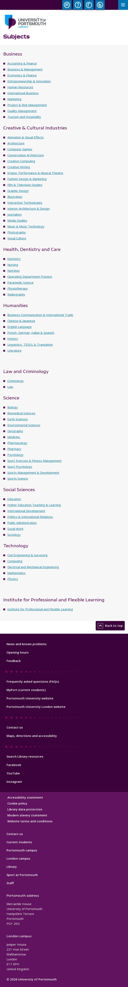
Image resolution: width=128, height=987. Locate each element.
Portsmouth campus (22, 850)
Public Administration (22, 523)
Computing (14, 561)
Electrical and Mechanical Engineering (33, 567)
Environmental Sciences (23, 425)
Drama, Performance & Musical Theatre (35, 173)
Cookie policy (17, 803)
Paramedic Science (20, 282)
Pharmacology (17, 443)
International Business (23, 93)
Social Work (15, 529)
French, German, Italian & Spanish (30, 333)
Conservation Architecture (25, 155)
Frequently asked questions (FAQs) (33, 681)
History (12, 339)
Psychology (15, 455)
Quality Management (22, 111)
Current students (19, 842)
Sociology (14, 535)
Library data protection (24, 809)
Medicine (14, 437)
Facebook (14, 765)
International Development (26, 511)
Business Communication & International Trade (40, 315)
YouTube (13, 773)
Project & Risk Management (27, 105)
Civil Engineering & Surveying (27, 555)
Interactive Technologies (24, 203)
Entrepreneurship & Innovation (29, 81)
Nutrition (13, 271)
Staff (10, 883)
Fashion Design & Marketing (27, 179)
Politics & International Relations (30, 517)
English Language (19, 327)
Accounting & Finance (22, 63)
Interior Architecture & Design (28, 208)
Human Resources (20, 87)
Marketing (14, 99)
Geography (15, 431)
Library (12, 867)
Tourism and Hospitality (24, 117)
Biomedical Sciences (21, 413)
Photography (16, 232)
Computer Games (19, 149)
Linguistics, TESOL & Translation (30, 344)
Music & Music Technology (25, 226)
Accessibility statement (25, 797)
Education (14, 499)
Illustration (14, 197)
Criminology (15, 381)
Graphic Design (18, 191)
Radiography (16, 294)
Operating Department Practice (29, 276)
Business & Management (25, 69)
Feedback (14, 661)
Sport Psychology (19, 467)
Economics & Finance (22, 75)
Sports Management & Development (33, 472)
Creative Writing (18, 167)
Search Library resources (25, 756)
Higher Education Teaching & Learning (34, 505)
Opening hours (18, 652)
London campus (18, 858)
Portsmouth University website (30, 698)
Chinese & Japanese (21, 321)
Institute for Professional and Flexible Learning (40, 609)
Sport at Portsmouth (22, 875)
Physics (12, 579)
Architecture (16, 143)
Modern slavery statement (27, 815)
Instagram (14, 782)
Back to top (110, 625)
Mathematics (16, 573)
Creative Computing (21, 161)
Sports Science (17, 478)
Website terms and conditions (30, 821)
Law (10, 387)
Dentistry (14, 259)
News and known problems (27, 644)
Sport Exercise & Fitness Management (34, 461)
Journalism (14, 214)
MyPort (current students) (26, 690)
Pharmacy (14, 449)
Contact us (15, 727)
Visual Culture (16, 238)
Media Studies (17, 220)
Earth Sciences (17, 419)
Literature (14, 350)
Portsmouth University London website (36, 707)
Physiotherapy (17, 288)
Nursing (12, 265)
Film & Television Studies (24, 185)
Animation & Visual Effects (25, 137)
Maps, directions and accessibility (32, 736)
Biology (12, 407)
